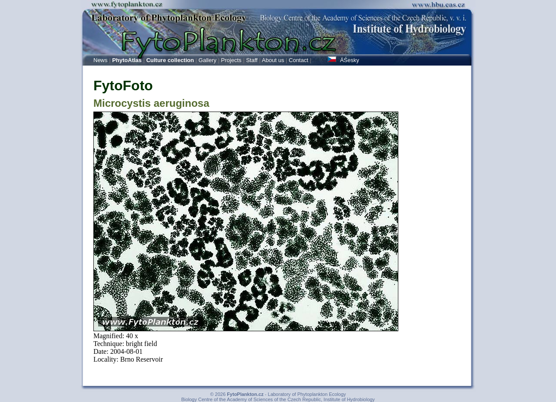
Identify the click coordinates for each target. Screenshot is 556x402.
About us (273, 60)
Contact (298, 60)
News (100, 60)
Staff (252, 60)
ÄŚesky (343, 60)
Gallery (207, 60)
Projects (231, 60)
